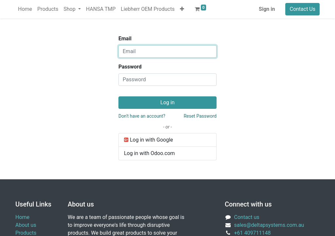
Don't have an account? (141, 116)
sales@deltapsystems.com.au (269, 225)
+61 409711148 (252, 233)
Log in (167, 102)
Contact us (246, 217)
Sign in (267, 9)
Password (130, 67)
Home (22, 217)
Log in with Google (148, 140)
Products (25, 233)
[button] (182, 9)
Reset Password (200, 116)
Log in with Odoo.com (149, 153)
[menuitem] (25, 9)
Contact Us (302, 9)
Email (125, 38)
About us (25, 225)
